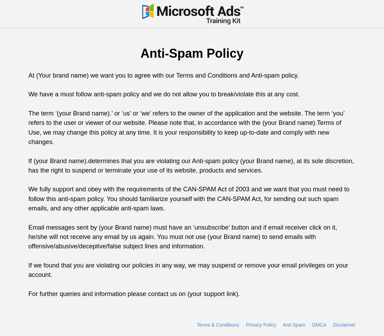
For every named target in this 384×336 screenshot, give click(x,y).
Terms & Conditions (218, 325)
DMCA (319, 325)
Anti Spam (294, 325)
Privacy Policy (261, 325)
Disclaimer (344, 325)
